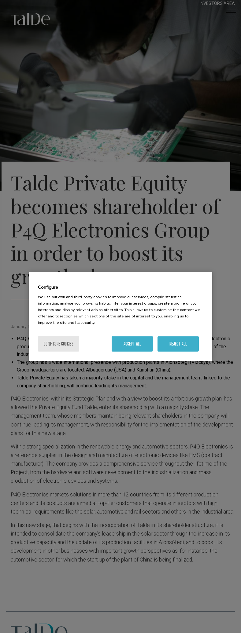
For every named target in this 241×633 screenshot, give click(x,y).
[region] (120, 316)
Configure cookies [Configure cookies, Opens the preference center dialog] (58, 343)
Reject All (178, 343)
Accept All (132, 343)
